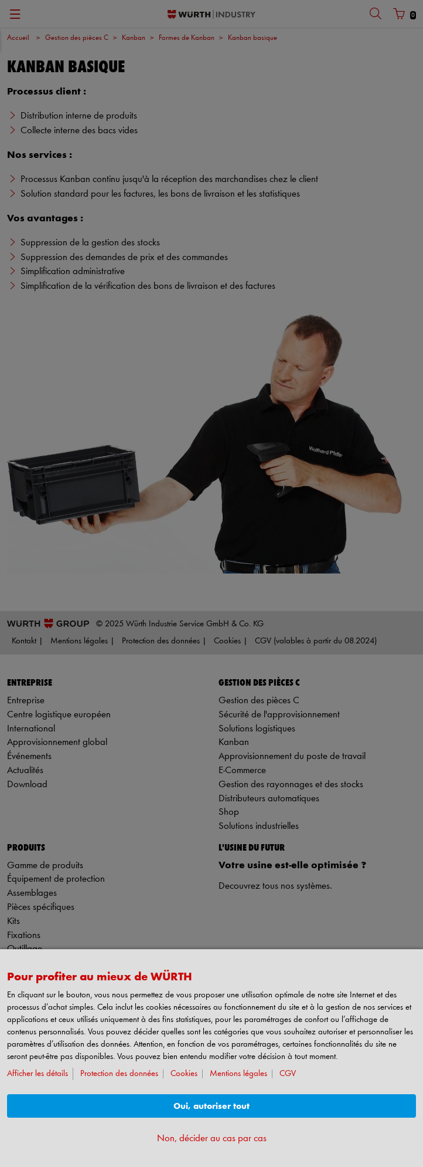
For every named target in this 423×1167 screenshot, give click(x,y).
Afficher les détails (37, 1074)
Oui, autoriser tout (211, 1106)
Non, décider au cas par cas (212, 1139)
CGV (287, 1074)
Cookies (183, 1074)
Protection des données (119, 1074)
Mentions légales (238, 1074)
